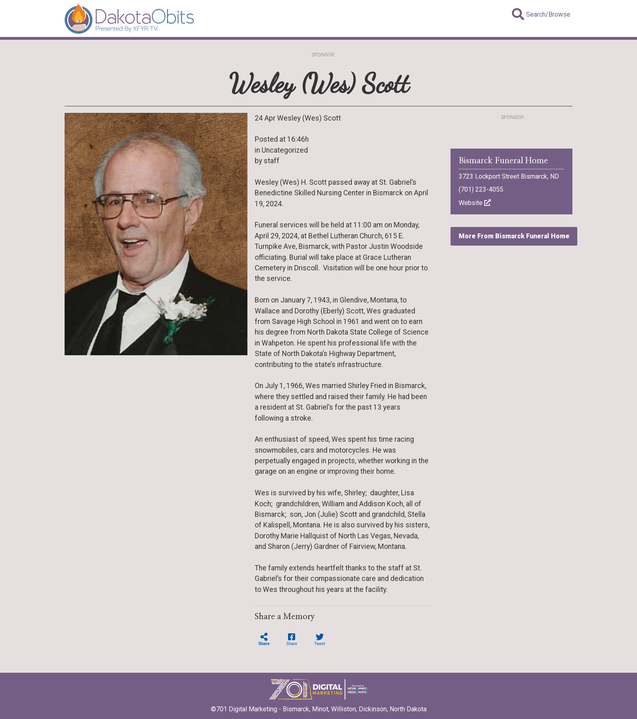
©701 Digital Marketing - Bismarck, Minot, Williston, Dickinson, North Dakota (319, 706)
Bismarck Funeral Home (503, 161)
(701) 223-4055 (481, 189)
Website (475, 203)
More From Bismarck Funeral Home (514, 236)
